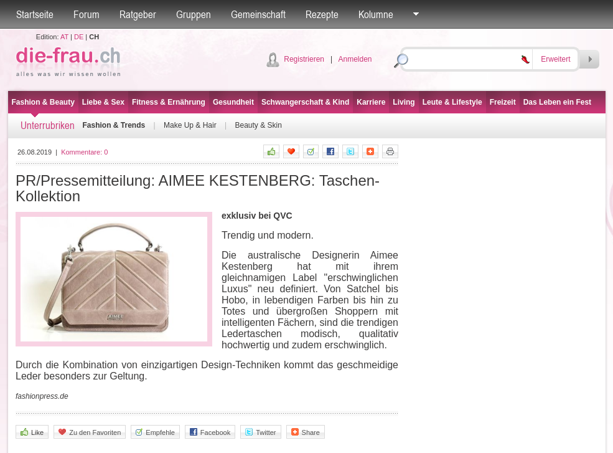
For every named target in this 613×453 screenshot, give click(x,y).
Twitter (260, 432)
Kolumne (375, 14)
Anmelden (355, 59)
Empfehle (155, 432)
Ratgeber (137, 14)
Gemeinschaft (258, 14)
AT (64, 37)
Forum (86, 14)
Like (32, 432)
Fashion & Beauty (43, 102)
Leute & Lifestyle (452, 102)
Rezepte (322, 14)
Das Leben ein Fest (557, 102)
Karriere (371, 102)
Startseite (35, 14)
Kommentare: (84, 152)
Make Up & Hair (190, 125)
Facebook (210, 432)
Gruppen (193, 14)
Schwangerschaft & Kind (305, 102)
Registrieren (304, 59)
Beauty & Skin (258, 125)
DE (78, 37)
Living (403, 102)
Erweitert (555, 59)
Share (305, 432)
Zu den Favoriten (89, 432)
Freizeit (503, 102)
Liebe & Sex (103, 102)
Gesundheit (233, 102)
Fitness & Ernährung (168, 102)
